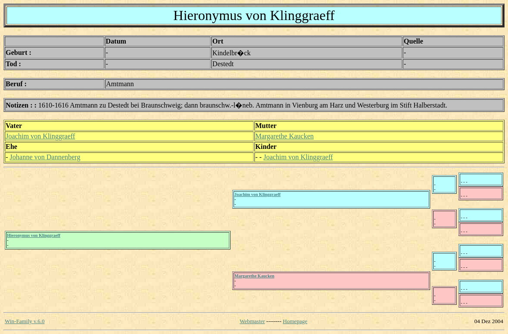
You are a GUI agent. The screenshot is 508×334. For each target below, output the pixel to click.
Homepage (295, 321)
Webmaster (252, 321)
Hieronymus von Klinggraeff (33, 235)
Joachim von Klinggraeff (40, 136)
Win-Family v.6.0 (24, 321)
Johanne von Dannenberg (45, 157)
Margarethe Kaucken (284, 136)
